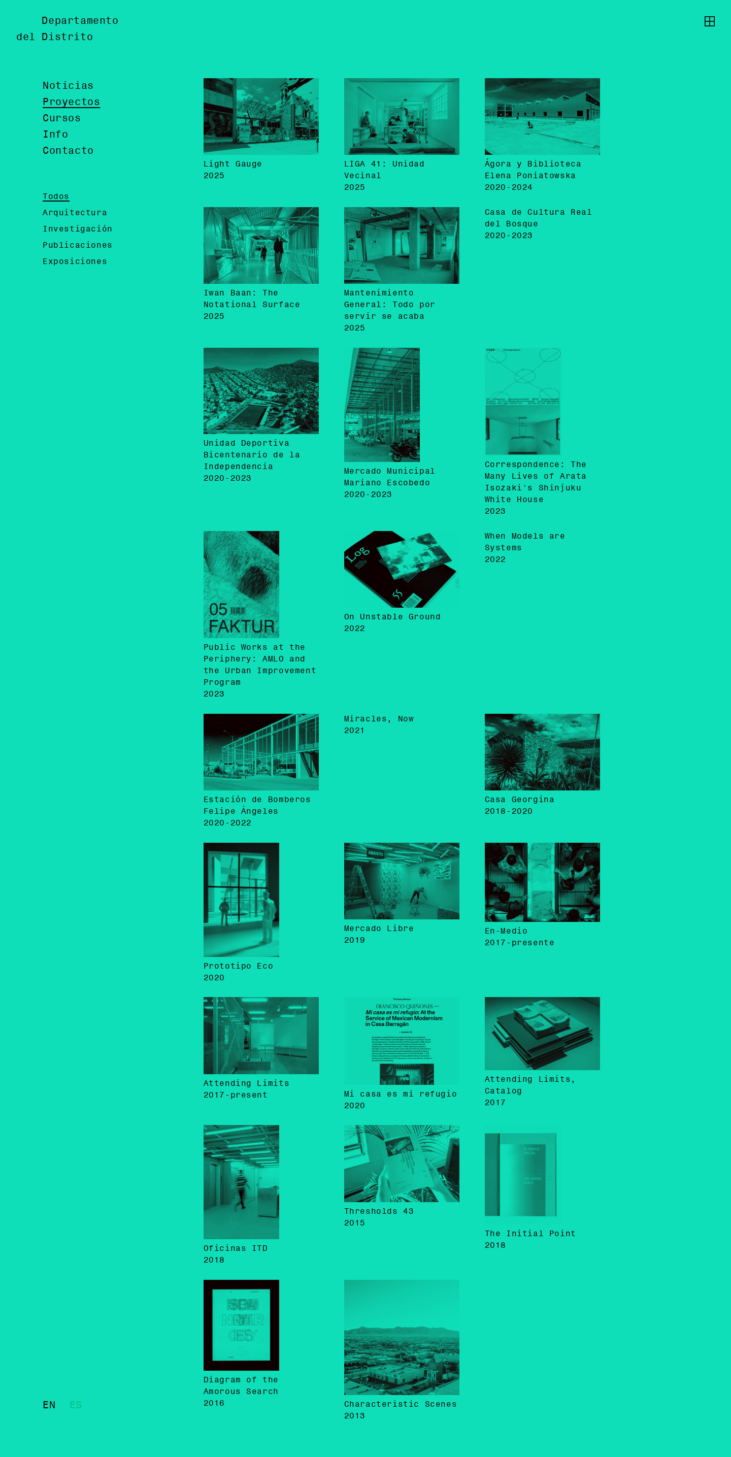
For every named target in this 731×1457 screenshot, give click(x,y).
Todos (56, 197)
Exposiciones (75, 262)
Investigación (78, 229)
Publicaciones (78, 246)
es (76, 1406)
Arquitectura (75, 213)
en (49, 1406)
